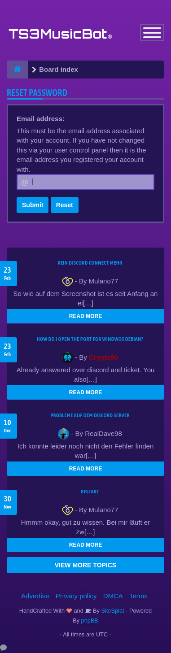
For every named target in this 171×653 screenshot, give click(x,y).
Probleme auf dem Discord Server (90, 415)
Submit (32, 205)
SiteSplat (112, 610)
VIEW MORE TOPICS (85, 565)
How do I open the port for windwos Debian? (90, 339)
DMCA (113, 596)
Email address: (41, 118)
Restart (90, 491)
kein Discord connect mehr (89, 263)
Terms (138, 596)
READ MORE (85, 316)
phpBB (89, 620)
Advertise (35, 596)
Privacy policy (76, 596)
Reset (64, 205)
